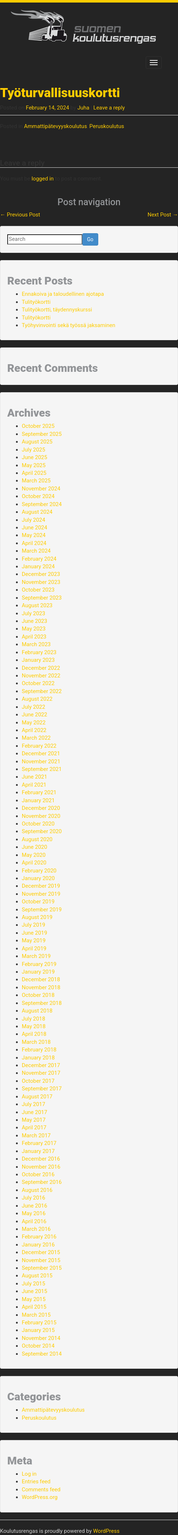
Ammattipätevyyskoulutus (55, 126)
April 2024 (34, 543)
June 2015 (34, 1291)
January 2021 (38, 800)
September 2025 (42, 434)
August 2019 (37, 917)
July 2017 (33, 1104)
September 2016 (42, 1182)
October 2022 (38, 683)
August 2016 (37, 1190)
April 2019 (34, 948)
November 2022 (41, 675)
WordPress (106, 1531)
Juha (83, 107)
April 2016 (34, 1221)
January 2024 (38, 566)
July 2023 (33, 613)
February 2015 (39, 1322)
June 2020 (34, 847)
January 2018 (38, 1057)
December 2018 (41, 979)
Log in (29, 1474)
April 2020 (34, 862)
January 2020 (38, 878)
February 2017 (39, 1143)
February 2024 (39, 559)
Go (90, 239)
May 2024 (34, 535)
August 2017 (37, 1096)
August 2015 (37, 1275)
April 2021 (34, 785)
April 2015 (34, 1307)
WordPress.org (40, 1497)
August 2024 (37, 512)
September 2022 (42, 691)
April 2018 (34, 1034)
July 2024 (33, 520)
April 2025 (34, 473)
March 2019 (36, 956)
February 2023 (39, 652)
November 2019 (41, 894)
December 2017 (41, 1065)
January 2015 (38, 1330)
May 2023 (34, 628)
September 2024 (42, 504)
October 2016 (38, 1174)
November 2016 (41, 1167)
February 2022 (39, 746)
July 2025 (33, 449)
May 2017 (34, 1120)
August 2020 (37, 839)
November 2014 (41, 1338)
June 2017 (34, 1112)
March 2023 (36, 644)
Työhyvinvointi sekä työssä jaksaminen (68, 325)
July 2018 (33, 1018)
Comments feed (41, 1489)
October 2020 (38, 823)
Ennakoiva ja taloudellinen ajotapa (63, 294)
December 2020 (41, 808)
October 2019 (38, 901)
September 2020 (42, 831)
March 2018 (36, 1042)
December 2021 (41, 753)
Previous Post (20, 214)
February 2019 (39, 964)
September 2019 (42, 909)
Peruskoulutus (107, 126)
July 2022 (33, 707)
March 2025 (36, 480)
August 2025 (37, 441)
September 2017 (42, 1088)
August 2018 (37, 1010)
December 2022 (41, 668)
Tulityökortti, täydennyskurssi (57, 309)
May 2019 (34, 940)
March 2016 (36, 1229)
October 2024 (38, 496)
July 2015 (33, 1283)
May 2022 (34, 722)
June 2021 (34, 777)
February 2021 (39, 792)
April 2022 (34, 730)
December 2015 (41, 1252)
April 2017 (34, 1127)
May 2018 (34, 1026)
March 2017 (36, 1135)
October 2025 (38, 426)
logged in (43, 178)
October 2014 (38, 1346)
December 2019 (41, 886)
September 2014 (42, 1354)
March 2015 (36, 1315)
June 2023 (34, 621)
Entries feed (36, 1481)
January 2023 (38, 660)
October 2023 (38, 589)
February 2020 (39, 870)
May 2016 (34, 1213)
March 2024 (36, 551)
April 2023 (34, 636)
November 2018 (41, 987)
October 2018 (38, 995)
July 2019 (33, 925)
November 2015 (41, 1260)
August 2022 (37, 699)
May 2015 (34, 1299)
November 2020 (41, 816)
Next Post (163, 214)
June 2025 (34, 457)
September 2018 (42, 1003)
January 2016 (38, 1244)
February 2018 (39, 1049)
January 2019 (38, 972)
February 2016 (39, 1236)
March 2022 (36, 738)
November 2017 (41, 1073)
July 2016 (33, 1197)
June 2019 (34, 933)
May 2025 (34, 465)
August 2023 (37, 605)
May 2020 (34, 855)
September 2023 (42, 597)
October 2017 (38, 1081)
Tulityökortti (36, 302)
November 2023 (41, 582)
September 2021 (42, 769)
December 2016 (41, 1159)
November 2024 (41, 488)
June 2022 (34, 714)
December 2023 (41, 574)
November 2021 (41, 761)
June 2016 (34, 1205)
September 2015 (42, 1268)
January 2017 (38, 1151)
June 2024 (34, 527)
